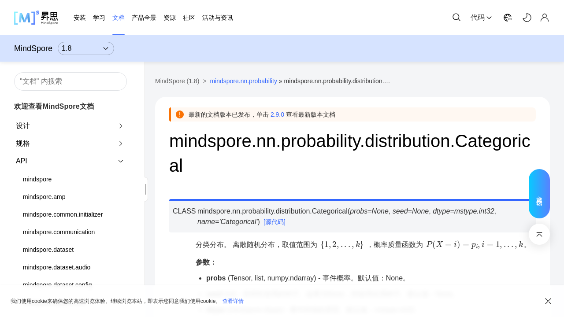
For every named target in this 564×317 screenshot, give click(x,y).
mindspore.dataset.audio (56, 267)
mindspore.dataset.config (57, 284)
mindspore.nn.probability (243, 81)
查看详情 (233, 301)
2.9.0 (277, 114)
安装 (80, 17)
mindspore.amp (44, 196)
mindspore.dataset (48, 249)
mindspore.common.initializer (63, 214)
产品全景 (144, 17)
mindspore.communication (59, 232)
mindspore (37, 179)
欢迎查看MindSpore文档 (54, 106)
